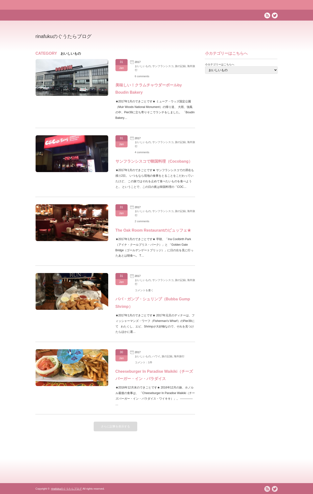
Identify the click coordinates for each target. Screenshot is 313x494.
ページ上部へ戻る (308, 464)
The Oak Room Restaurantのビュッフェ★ (153, 230)
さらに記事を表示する (115, 426)
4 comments (142, 152)
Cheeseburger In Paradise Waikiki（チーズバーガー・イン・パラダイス (154, 375)
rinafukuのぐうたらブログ (64, 36)
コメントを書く (144, 290)
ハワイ (156, 356)
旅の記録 (180, 66)
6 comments (142, 76)
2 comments (142, 221)
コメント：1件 (143, 362)
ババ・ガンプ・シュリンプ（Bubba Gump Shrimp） (152, 302)
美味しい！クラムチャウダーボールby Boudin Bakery (148, 88)
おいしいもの (143, 66)
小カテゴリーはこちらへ (219, 64)
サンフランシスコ (163, 66)
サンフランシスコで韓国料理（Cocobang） (153, 161)
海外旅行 (179, 356)
